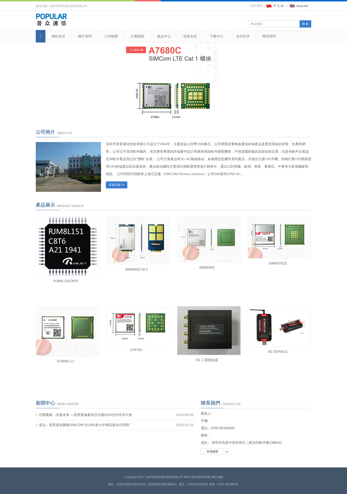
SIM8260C (207, 267)
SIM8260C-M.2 (136, 269)
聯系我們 (269, 36)
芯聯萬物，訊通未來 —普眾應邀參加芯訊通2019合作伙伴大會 (85, 415)
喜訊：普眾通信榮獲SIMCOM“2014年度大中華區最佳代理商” (84, 425)
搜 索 (305, 24)
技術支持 (190, 36)
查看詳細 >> (116, 184)
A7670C (136, 350)
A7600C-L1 (65, 361)
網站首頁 (58, 36)
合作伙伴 (243, 36)
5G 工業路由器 (207, 360)
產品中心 (164, 36)
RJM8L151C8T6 (65, 281)
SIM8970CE (278, 263)
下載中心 (216, 36)
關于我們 (85, 36)
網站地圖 (217, 477)
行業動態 (137, 36)
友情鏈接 (212, 451)
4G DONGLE (278, 351)
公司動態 (111, 36)
